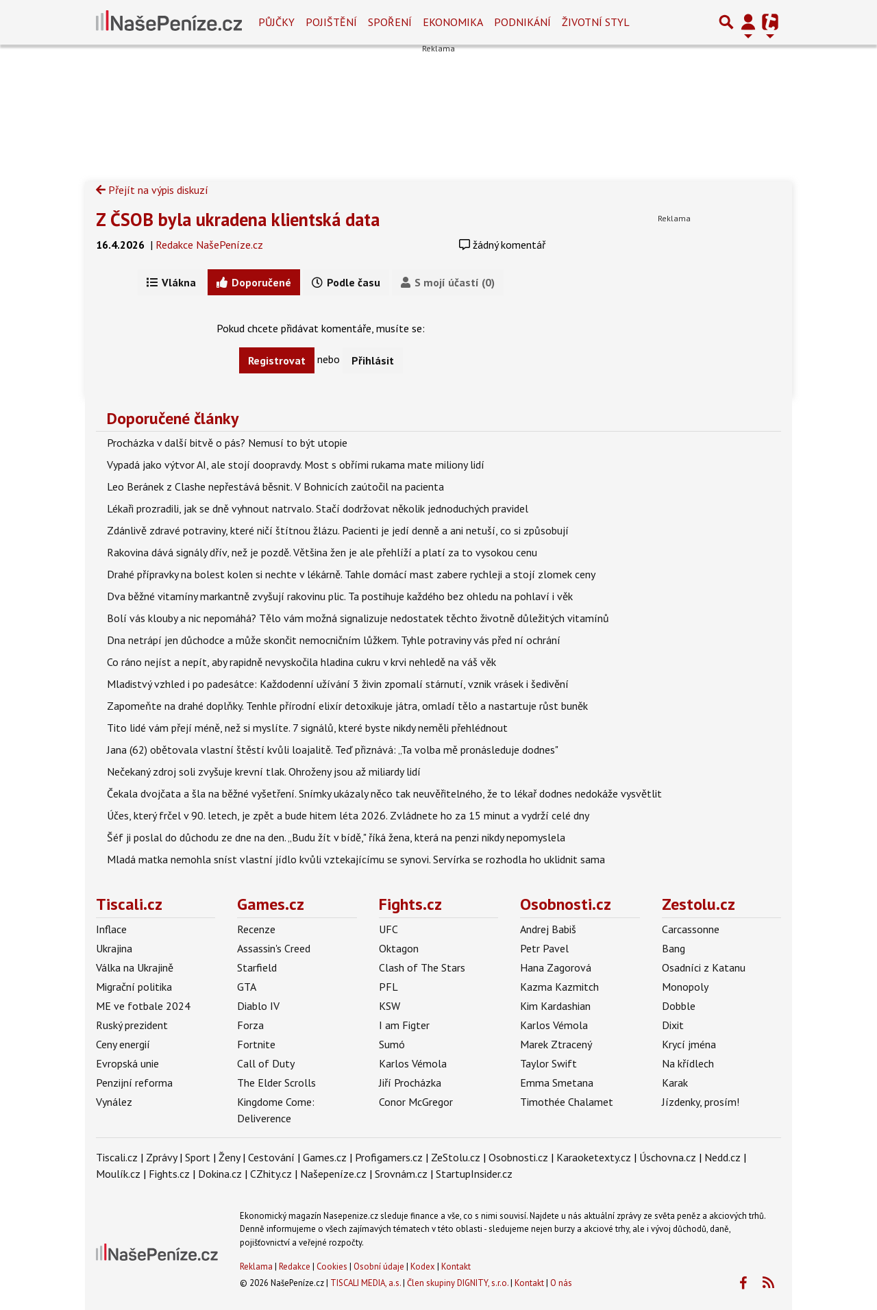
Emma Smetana (556, 1082)
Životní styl (596, 22)
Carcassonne (690, 929)
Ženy (229, 1157)
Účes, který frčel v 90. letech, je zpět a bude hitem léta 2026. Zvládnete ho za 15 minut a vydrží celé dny (348, 815)
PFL (388, 986)
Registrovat (277, 360)
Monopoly (685, 986)
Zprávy (161, 1157)
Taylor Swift (548, 1063)
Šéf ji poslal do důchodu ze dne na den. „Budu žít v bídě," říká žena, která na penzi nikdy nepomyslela (336, 837)
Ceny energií (123, 1044)
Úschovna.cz (667, 1157)
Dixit (673, 1025)
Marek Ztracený (556, 1044)
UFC (388, 929)
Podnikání (522, 22)
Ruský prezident (132, 1025)
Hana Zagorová (555, 967)
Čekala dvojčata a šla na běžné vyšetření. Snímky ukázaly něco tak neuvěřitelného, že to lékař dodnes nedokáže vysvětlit (384, 793)
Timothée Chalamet (566, 1102)
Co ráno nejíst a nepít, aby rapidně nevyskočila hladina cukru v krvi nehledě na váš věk (301, 662)
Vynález (114, 1102)
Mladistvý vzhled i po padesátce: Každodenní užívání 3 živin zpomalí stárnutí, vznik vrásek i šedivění (338, 684)
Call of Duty (266, 1063)
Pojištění (331, 22)
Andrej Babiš (548, 929)
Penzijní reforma (134, 1082)
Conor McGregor (416, 1102)
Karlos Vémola (413, 1063)
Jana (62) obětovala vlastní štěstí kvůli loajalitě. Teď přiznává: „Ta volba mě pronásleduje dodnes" (332, 749)
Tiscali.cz (129, 904)
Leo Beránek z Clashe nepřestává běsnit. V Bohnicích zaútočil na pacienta (275, 486)
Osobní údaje (379, 1266)
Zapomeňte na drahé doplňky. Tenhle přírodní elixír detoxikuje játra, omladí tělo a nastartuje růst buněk (347, 706)
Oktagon (399, 948)
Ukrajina (114, 948)
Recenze (256, 929)
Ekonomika (453, 22)
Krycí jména (689, 1044)
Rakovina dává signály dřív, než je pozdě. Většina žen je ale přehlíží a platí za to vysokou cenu (322, 552)
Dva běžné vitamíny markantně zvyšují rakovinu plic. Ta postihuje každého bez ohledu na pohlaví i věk (340, 596)
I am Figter (404, 1025)
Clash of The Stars (422, 967)
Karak (675, 1082)
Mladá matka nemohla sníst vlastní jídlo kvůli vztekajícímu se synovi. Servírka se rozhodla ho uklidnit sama (356, 859)
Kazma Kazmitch (559, 986)
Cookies (332, 1266)
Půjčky (276, 22)
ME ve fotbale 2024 (143, 1006)
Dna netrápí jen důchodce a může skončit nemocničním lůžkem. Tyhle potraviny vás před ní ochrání (333, 640)
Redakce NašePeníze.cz (209, 244)
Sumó (392, 1044)
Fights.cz (410, 904)
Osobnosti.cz (565, 904)
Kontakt (456, 1266)
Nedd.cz (722, 1157)
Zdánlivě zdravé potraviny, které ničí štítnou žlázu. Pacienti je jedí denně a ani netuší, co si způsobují (338, 530)
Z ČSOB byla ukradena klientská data (238, 219)
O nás (561, 1283)
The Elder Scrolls (276, 1082)
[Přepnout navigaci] (748, 21)
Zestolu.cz (698, 904)
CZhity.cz (271, 1174)
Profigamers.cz (389, 1157)
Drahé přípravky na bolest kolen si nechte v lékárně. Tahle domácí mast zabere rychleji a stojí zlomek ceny (351, 574)
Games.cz (270, 904)
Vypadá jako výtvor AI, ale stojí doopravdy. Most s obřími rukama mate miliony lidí (295, 464)
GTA (246, 986)
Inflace (111, 929)
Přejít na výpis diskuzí (152, 190)
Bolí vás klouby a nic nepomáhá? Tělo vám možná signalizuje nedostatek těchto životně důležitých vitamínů (358, 618)
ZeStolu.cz (455, 1157)
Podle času (346, 282)
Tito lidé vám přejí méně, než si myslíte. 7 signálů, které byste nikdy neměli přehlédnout (307, 727)
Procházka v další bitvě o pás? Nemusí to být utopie (227, 442)
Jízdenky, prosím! (700, 1102)
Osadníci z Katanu (703, 967)
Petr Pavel (544, 948)
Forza (250, 1025)
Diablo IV (258, 1006)
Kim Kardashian (555, 1006)
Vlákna (171, 282)
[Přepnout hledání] (726, 21)
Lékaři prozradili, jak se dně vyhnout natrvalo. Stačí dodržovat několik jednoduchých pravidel (317, 508)
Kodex (423, 1266)
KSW (389, 1006)
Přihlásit (372, 360)
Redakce (294, 1266)
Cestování (271, 1157)
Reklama (256, 1266)
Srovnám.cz (401, 1174)
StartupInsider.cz (474, 1174)
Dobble (678, 1006)
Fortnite (256, 1044)
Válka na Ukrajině (134, 967)
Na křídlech (688, 1063)
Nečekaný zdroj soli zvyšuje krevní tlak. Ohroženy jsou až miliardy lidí (264, 771)
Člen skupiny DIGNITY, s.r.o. (457, 1283)
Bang (673, 948)
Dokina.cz (220, 1174)
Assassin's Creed (273, 948)
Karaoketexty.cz (593, 1157)
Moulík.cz (118, 1174)
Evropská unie (127, 1063)
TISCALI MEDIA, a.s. (365, 1283)
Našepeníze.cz (333, 1174)
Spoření (390, 22)
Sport (197, 1157)
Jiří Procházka (410, 1082)
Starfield (257, 967)
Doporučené (254, 282)
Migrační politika (134, 986)
